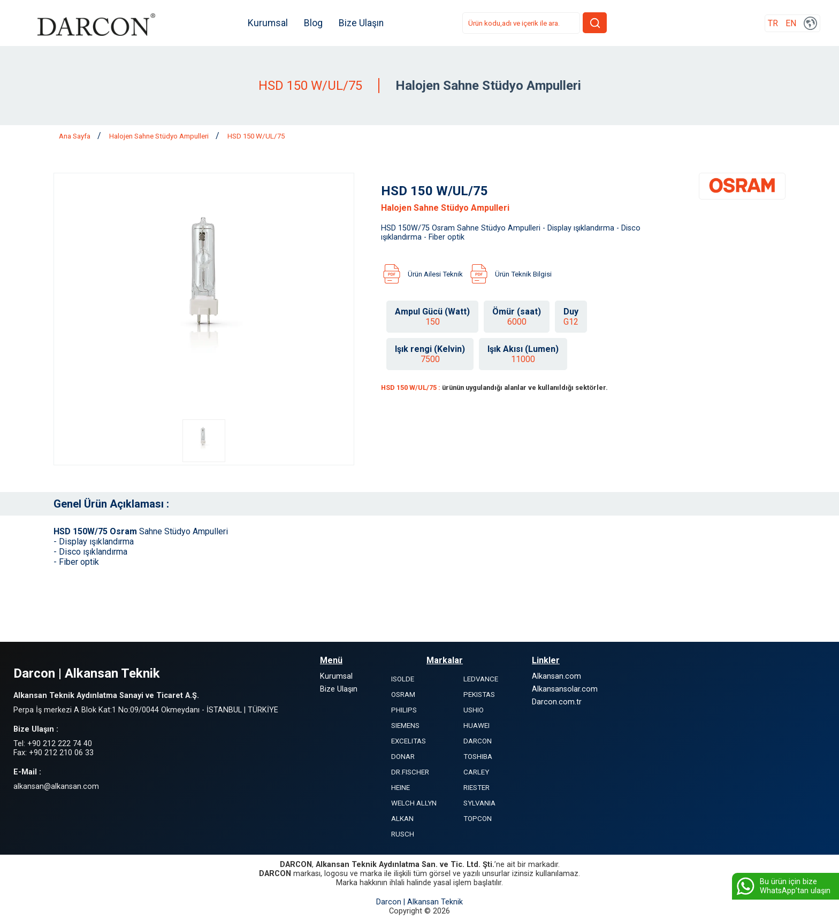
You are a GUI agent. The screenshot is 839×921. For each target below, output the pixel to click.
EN (790, 23)
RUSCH (402, 834)
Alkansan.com (556, 676)
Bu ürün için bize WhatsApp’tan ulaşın (782, 886)
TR (773, 23)
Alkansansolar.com (565, 689)
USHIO (473, 710)
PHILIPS (404, 710)
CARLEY (476, 772)
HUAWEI (476, 726)
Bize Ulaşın (361, 23)
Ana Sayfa (75, 136)
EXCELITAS (408, 741)
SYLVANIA (479, 803)
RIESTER (476, 788)
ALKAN (402, 819)
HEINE (400, 788)
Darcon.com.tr (557, 702)
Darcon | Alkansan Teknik (419, 902)
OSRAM (403, 694)
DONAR (403, 757)
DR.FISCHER (410, 772)
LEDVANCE (480, 679)
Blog (313, 23)
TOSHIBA (477, 757)
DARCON (477, 741)
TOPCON (477, 819)
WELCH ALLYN (414, 803)
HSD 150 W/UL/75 (256, 136)
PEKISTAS (479, 694)
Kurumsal (268, 23)
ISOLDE (402, 679)
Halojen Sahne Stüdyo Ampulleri (159, 136)
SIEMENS (405, 726)
